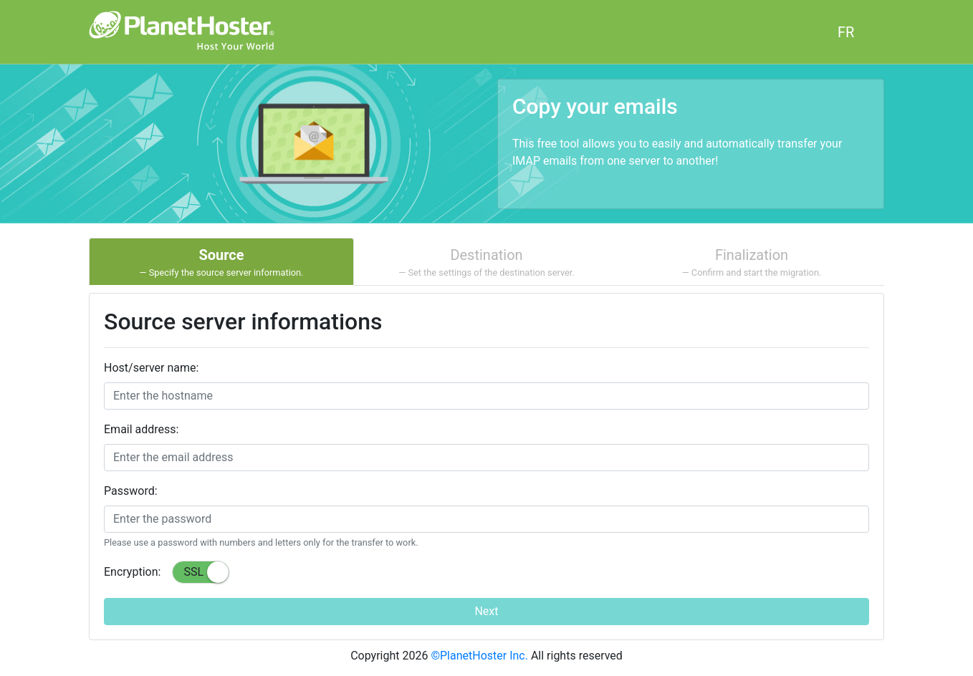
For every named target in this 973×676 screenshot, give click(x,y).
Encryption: (132, 572)
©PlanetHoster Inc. (479, 655)
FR (846, 32)
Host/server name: (151, 368)
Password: (131, 491)
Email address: (141, 429)
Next (486, 611)
